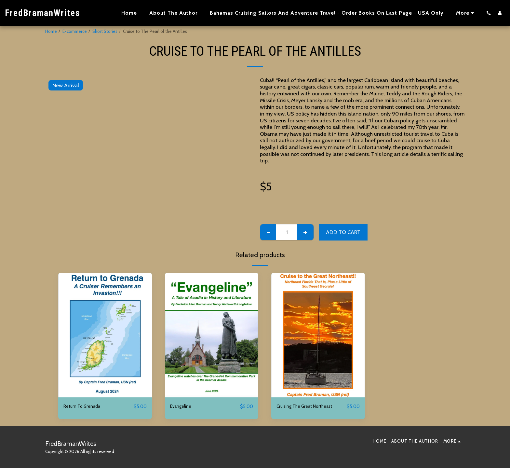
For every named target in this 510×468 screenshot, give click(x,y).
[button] (488, 13)
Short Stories (104, 31)
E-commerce (74, 31)
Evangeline (183, 406)
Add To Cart (343, 232)
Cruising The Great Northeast (310, 406)
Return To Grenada (85, 406)
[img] (105, 335)
